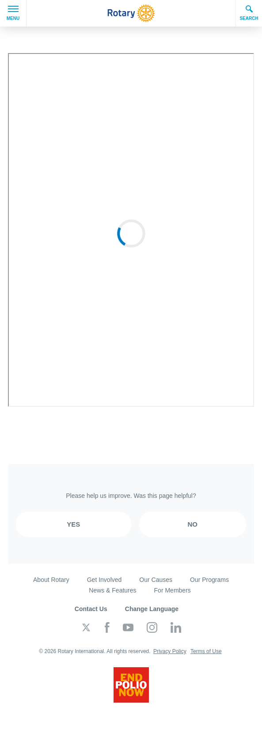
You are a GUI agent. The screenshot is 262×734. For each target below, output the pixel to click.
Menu (13, 13)
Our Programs (209, 579)
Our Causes (155, 579)
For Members (172, 590)
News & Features (112, 590)
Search (248, 13)
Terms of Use (206, 651)
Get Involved (104, 579)
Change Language (151, 608)
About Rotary (51, 579)
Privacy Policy (169, 651)
